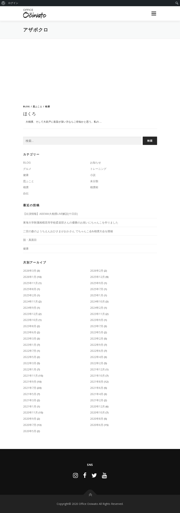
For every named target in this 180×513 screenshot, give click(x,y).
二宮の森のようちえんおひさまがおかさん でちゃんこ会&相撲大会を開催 (68, 231)
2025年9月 (96, 283)
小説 (93, 175)
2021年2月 (96, 400)
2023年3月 (29, 338)
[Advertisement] (90, 68)
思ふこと (37, 106)
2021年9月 (29, 381)
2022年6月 (96, 351)
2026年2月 (96, 270)
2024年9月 (29, 307)
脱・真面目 (30, 240)
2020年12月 (97, 406)
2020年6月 (96, 425)
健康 (26, 175)
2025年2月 (29, 295)
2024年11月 (30, 301)
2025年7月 (96, 289)
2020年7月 (29, 425)
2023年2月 (96, 338)
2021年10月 (97, 375)
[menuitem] (3, 3)
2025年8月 (29, 289)
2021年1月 (29, 406)
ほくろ (29, 113)
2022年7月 (29, 351)
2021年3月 (29, 400)
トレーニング (98, 169)
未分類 (94, 181)
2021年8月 (96, 381)
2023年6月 (29, 332)
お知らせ (95, 162)
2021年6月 (96, 388)
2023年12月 (30, 314)
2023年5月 (96, 332)
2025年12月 (97, 277)
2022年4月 (96, 357)
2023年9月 (96, 320)
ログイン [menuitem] (13, 3)
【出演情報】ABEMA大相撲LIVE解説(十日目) (50, 214)
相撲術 (94, 187)
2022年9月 (96, 345)
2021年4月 (96, 394)
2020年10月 (97, 412)
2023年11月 (97, 314)
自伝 (26, 193)
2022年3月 (29, 363)
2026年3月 (29, 270)
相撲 (47, 106)
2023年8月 (29, 326)
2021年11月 (30, 375)
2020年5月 (29, 431)
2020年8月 (96, 418)
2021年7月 (29, 388)
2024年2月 (96, 307)
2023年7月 (96, 326)
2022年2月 (96, 363)
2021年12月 (97, 369)
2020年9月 (29, 418)
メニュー (153, 13)
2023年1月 (29, 345)
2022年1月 (29, 369)
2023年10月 (30, 320)
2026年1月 (29, 277)
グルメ (27, 169)
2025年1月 (96, 295)
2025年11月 (30, 283)
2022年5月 (29, 357)
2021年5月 (29, 394)
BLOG (26, 106)
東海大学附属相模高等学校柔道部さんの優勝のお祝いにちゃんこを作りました (70, 222)
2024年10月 (97, 301)
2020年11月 (30, 412)
